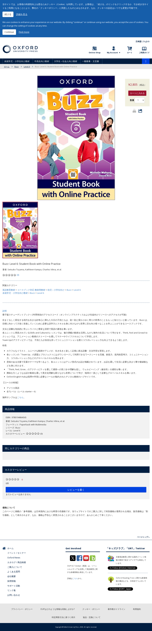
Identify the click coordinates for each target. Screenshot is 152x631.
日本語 (138, 41)
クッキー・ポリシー (91, 609)
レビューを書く (76, 489)
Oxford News (13, 557)
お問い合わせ (13, 595)
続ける (8, 14)
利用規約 (137, 609)
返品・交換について (91, 617)
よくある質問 (13, 571)
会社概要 (11, 576)
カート (129, 52)
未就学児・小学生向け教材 (17, 61)
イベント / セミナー (16, 552)
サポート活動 (13, 585)
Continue (9, 32)
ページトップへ (143, 537)
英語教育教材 (8, 289)
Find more (24, 32)
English (146, 41)
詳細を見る (21, 14)
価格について (8, 507)
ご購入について (14, 567)
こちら (20, 397)
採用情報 (11, 581)
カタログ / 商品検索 (16, 562)
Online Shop (94, 52)
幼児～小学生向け (56, 289)
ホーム (6, 66)
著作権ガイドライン (116, 609)
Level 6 (27, 66)
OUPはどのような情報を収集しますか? (57, 609)
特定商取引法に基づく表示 (63, 617)
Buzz (16, 66)
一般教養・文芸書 (90, 61)
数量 (132, 96)
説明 (4, 310)
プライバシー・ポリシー (22, 609)
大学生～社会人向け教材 (65, 61)
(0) (18, 274)
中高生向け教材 (41, 61)
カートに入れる (137, 89)
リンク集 (11, 590)
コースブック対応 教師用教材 (31, 289)
